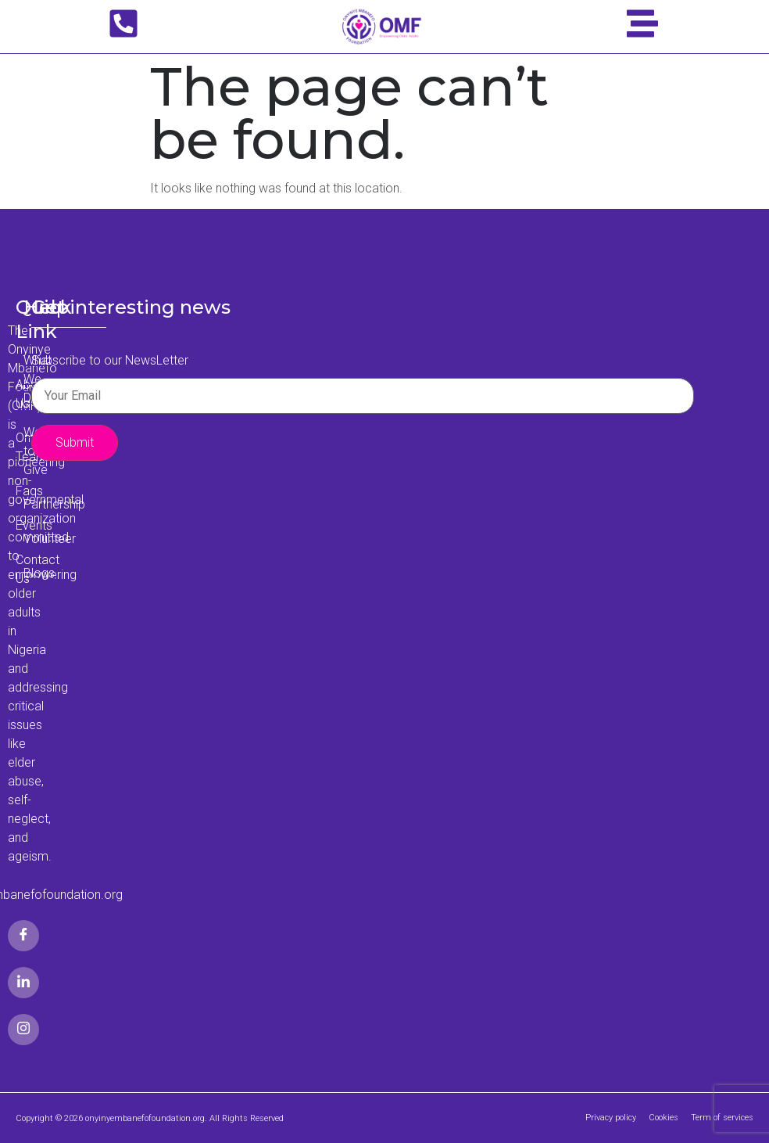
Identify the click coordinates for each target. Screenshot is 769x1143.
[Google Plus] (23, 1029)
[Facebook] (23, 935)
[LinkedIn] (23, 982)
